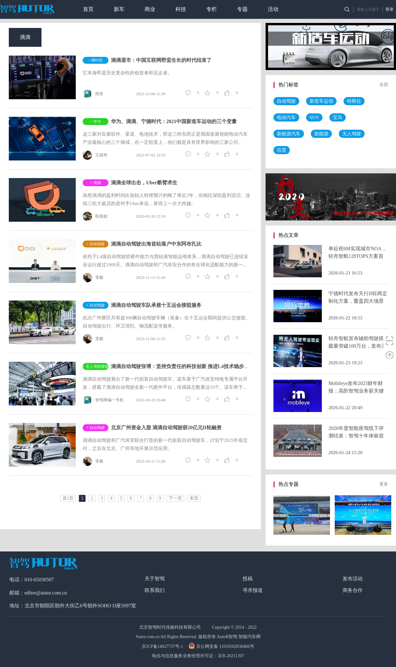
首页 (88, 9)
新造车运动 (321, 101)
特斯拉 (354, 101)
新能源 (321, 133)
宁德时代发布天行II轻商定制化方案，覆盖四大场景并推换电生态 (357, 301)
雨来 (93, 94)
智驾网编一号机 (103, 400)
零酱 (93, 277)
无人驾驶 (351, 133)
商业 (150, 9)
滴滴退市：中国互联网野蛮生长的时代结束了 (161, 60)
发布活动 (353, 578)
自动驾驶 (286, 101)
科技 (180, 9)
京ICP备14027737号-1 (163, 646)
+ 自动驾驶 (95, 244)
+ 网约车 (95, 60)
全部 (383, 84)
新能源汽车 (288, 133)
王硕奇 (95, 155)
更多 (383, 484)
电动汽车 (286, 117)
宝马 (337, 117)
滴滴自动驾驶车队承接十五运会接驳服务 (156, 305)
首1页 (68, 498)
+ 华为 (95, 121)
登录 (389, 9)
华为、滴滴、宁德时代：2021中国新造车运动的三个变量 (174, 121)
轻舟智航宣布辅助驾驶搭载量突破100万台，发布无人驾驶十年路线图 (357, 346)
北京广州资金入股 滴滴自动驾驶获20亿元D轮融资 (166, 427)
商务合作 (353, 590)
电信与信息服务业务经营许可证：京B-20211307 (198, 655)
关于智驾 (155, 578)
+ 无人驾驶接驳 (95, 366)
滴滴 (25, 37)
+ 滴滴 (95, 183)
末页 (194, 498)
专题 (242, 9)
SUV (314, 117)
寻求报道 (253, 590)
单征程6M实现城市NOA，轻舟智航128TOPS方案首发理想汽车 (357, 256)
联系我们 (155, 590)
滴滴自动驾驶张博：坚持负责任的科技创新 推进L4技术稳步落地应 (185, 366)
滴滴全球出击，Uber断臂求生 (144, 182)
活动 (273, 9)
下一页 (175, 498)
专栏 (211, 9)
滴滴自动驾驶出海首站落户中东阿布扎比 (156, 244)
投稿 (248, 578)
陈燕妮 (95, 216)
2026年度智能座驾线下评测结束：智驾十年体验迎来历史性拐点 (356, 436)
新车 (119, 9)
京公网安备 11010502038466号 (222, 646)
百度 (281, 150)
